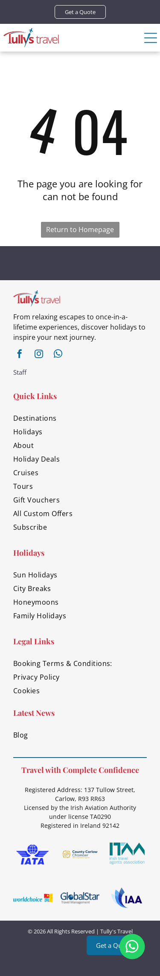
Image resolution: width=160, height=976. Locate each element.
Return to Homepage (80, 229)
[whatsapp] (58, 354)
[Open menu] (150, 38)
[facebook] (19, 354)
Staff (19, 372)
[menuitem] (80, 418)
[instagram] (38, 354)
